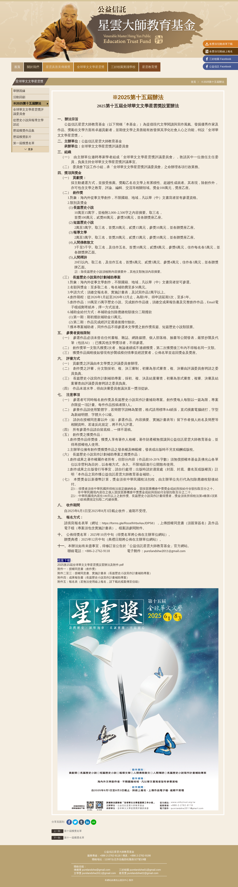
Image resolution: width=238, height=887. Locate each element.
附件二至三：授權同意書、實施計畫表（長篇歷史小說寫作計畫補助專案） (104, 573)
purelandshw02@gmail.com (142, 873)
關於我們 (33, 67)
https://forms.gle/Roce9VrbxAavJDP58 (127, 523)
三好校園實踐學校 (123, 67)
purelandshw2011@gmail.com (99, 873)
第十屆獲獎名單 (67, 831)
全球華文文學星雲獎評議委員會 (28, 112)
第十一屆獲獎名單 (68, 838)
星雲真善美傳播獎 (58, 67)
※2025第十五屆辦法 (212, 81)
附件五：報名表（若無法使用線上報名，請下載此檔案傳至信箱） (99, 581)
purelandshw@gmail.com (96, 869)
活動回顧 (19, 97)
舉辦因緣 (19, 91)
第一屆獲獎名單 (23, 143)
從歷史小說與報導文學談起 (28, 122)
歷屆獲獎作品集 (23, 130)
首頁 (17, 67)
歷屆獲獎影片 (22, 137)
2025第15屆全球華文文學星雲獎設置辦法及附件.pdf (90, 564)
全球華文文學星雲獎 (90, 67)
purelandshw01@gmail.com (145, 869)
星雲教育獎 (149, 67)
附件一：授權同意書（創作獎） (77, 568)
